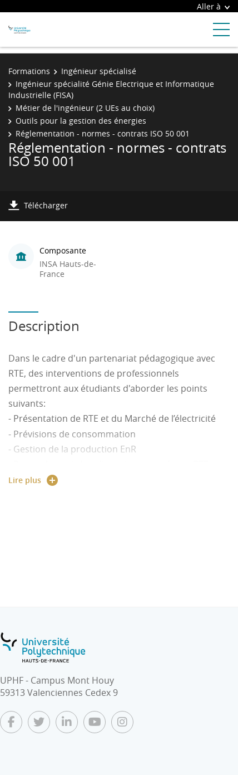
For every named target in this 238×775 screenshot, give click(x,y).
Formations (29, 71)
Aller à (213, 6)
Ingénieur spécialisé (98, 71)
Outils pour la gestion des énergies (81, 120)
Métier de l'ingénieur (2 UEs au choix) (85, 108)
